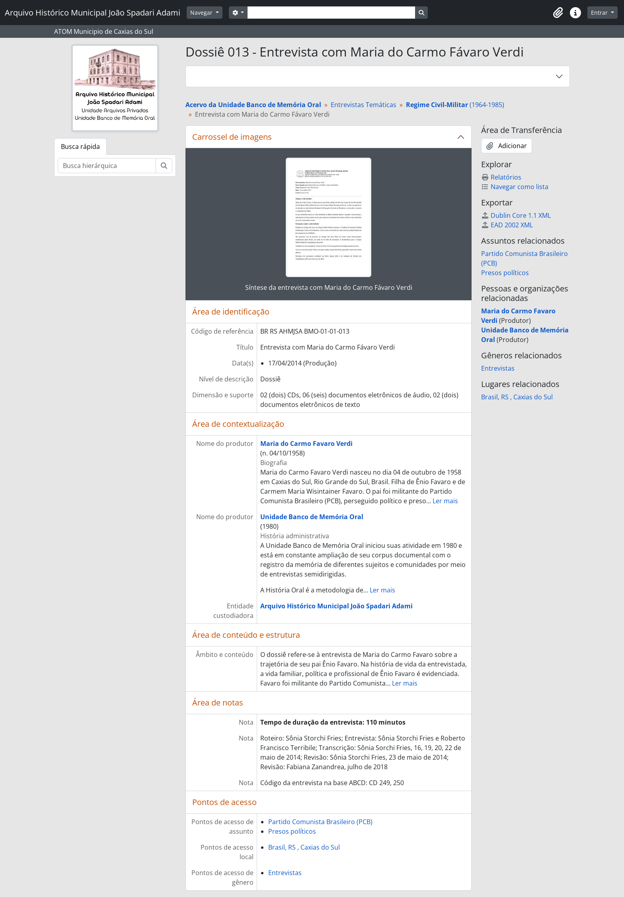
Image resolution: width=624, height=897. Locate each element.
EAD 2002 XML (507, 225)
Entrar (600, 12)
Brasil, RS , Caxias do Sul (304, 847)
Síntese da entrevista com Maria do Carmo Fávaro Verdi (328, 287)
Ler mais (445, 500)
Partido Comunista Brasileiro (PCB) (320, 821)
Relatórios (501, 177)
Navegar (202, 12)
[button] (558, 12)
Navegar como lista (514, 186)
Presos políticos (292, 831)
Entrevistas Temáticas (363, 104)
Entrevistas (285, 872)
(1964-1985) (455, 104)
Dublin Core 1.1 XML (516, 215)
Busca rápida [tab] (80, 146)
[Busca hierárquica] (107, 165)
